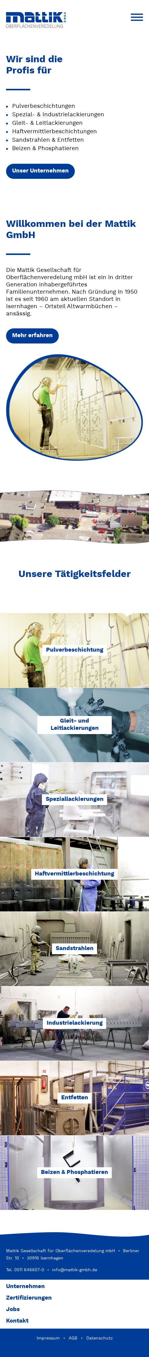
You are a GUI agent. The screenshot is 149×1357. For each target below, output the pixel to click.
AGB (73, 1338)
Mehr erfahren (32, 336)
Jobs (13, 1310)
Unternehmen (25, 1287)
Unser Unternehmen (40, 171)
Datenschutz (99, 1338)
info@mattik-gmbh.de (74, 1270)
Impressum (48, 1338)
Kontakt (17, 1321)
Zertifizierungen (29, 1298)
